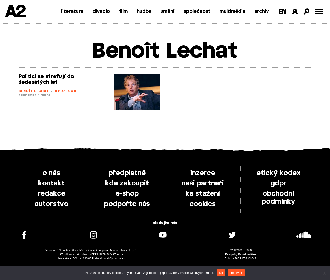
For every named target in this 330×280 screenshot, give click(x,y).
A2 (15, 12)
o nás (51, 173)
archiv (261, 11)
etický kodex (278, 173)
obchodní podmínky (278, 197)
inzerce (202, 173)
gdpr (278, 183)
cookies (203, 204)
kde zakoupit (127, 183)
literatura (72, 11)
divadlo (101, 11)
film (123, 11)
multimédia (232, 11)
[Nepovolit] (324, 273)
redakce (51, 193)
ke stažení (202, 193)
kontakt (51, 183)
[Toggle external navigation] (319, 11)
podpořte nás (127, 204)
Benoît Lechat (34, 91)
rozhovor (27, 95)
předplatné (127, 173)
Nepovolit (236, 273)
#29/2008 (65, 91)
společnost (197, 11)
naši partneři (203, 183)
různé (45, 95)
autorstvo (51, 204)
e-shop (127, 193)
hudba (144, 11)
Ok (221, 273)
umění (167, 11)
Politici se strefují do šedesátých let (46, 79)
